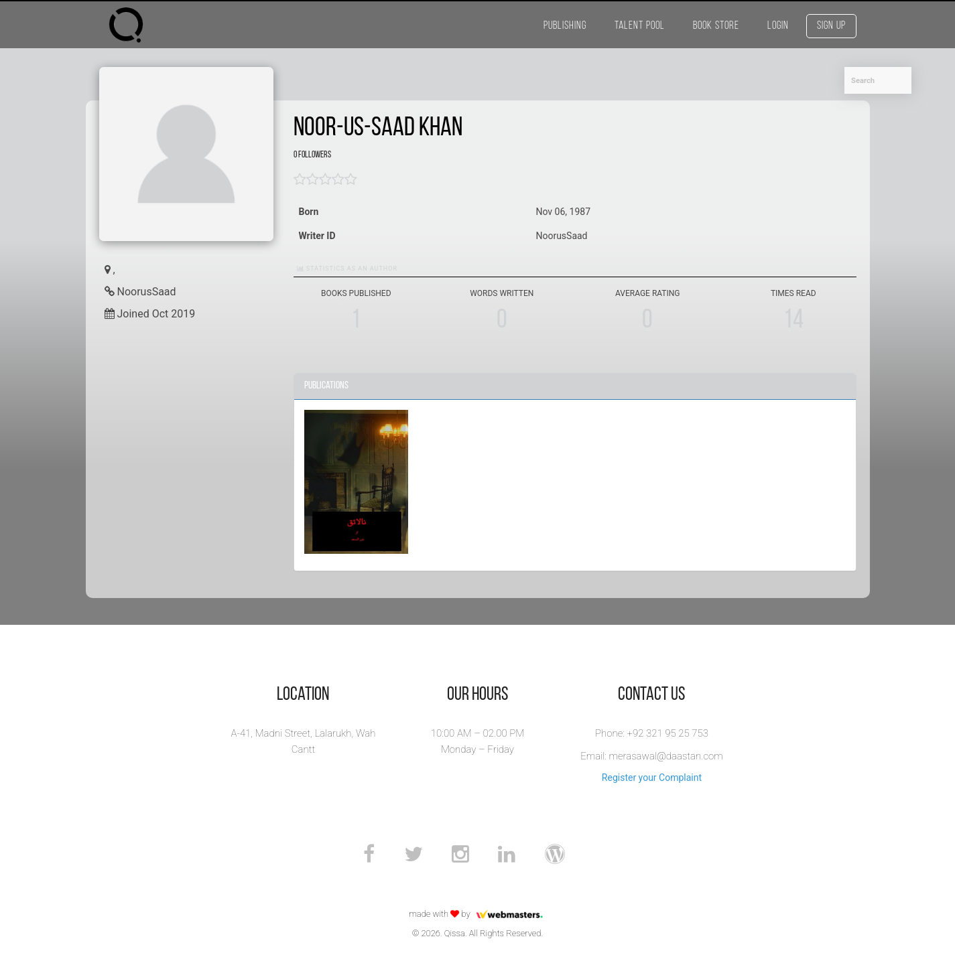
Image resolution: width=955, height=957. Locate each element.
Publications (326, 385)
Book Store (716, 25)
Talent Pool (640, 25)
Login (778, 25)
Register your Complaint (652, 777)
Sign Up (831, 25)
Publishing (565, 25)
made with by (477, 914)
